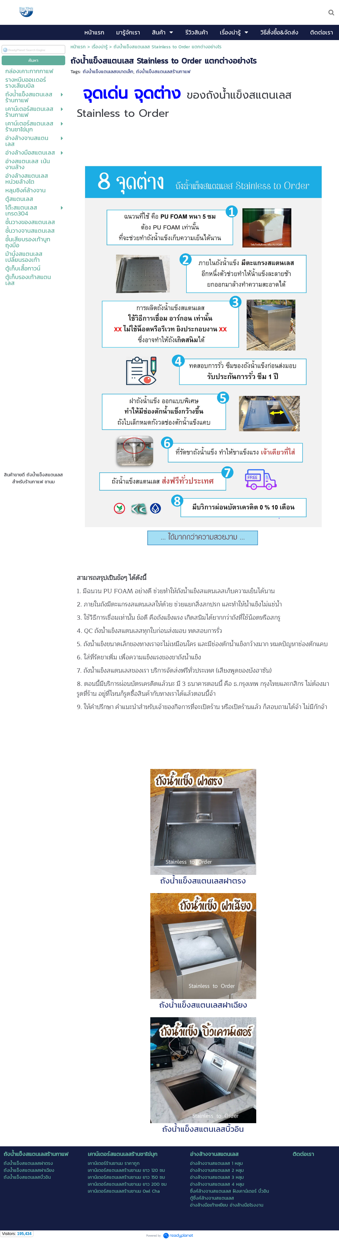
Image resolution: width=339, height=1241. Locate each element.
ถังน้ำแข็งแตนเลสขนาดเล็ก (108, 71)
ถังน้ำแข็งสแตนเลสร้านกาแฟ (163, 71)
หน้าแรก (78, 46)
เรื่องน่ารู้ (100, 46)
